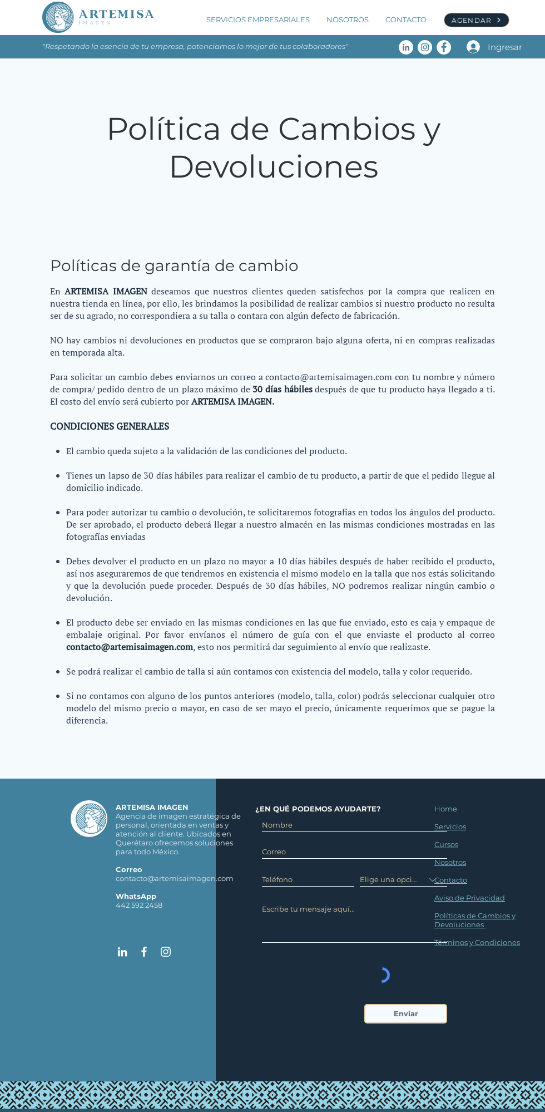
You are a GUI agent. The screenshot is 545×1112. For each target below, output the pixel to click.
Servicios (450, 826)
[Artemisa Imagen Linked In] (122, 951)
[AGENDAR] (476, 20)
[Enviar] (405, 1014)
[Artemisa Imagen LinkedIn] (406, 47)
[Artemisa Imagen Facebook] (444, 47)
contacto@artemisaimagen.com (328, 377)
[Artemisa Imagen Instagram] (425, 47)
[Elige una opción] (403, 880)
